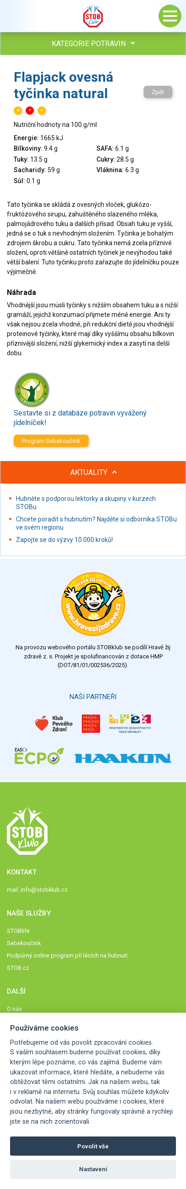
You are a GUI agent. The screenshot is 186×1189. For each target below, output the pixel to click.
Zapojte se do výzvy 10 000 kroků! (64, 539)
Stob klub (93, 16)
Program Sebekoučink (51, 440)
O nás (14, 1008)
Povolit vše (93, 1146)
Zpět (158, 92)
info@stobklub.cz (44, 889)
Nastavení (93, 1169)
